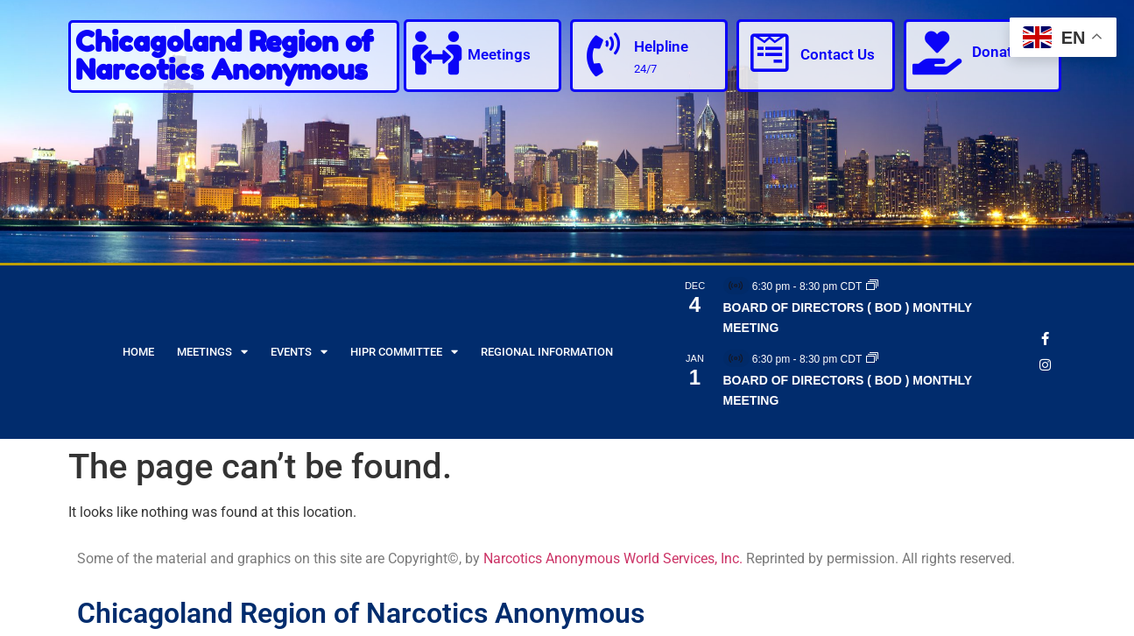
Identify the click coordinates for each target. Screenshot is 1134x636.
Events (299, 351)
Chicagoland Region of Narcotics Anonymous (224, 56)
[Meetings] (437, 52)
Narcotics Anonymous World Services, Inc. (613, 558)
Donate (996, 51)
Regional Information (547, 351)
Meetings (499, 54)
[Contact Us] (770, 52)
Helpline (661, 46)
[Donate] (937, 52)
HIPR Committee (404, 351)
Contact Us (837, 54)
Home (138, 351)
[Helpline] (603, 54)
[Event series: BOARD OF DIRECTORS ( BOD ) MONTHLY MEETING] (872, 286)
